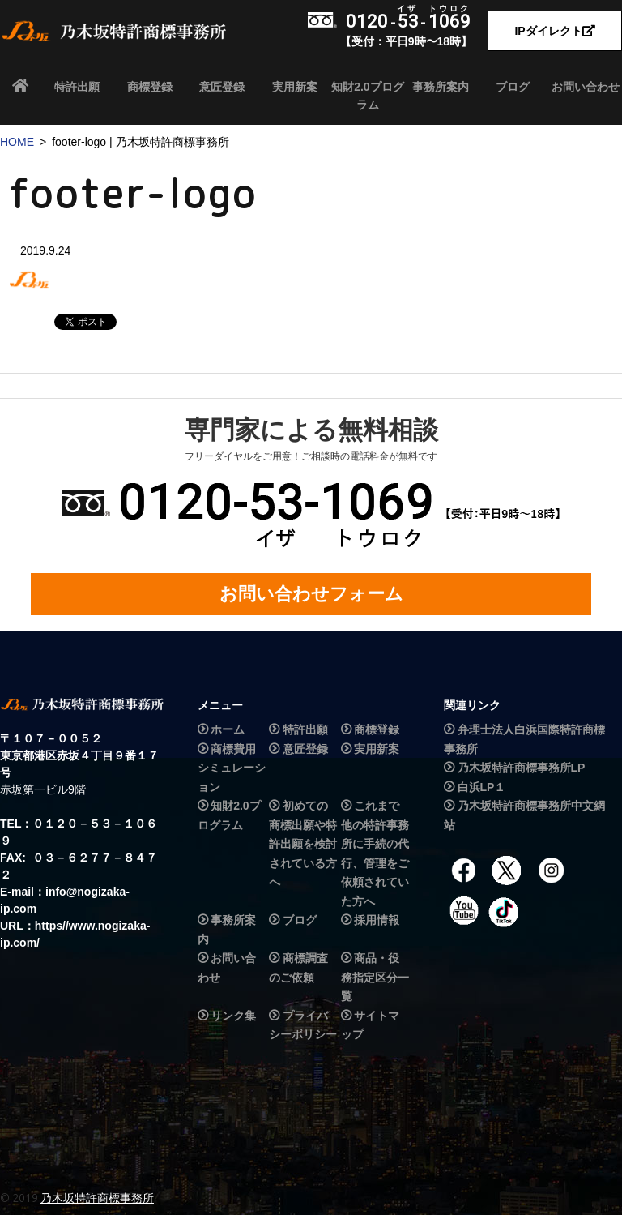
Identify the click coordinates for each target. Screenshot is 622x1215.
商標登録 (150, 86)
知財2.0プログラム (367, 95)
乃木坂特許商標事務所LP (522, 767)
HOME (17, 141)
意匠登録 (222, 86)
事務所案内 (440, 86)
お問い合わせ (586, 86)
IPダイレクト (554, 30)
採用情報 (376, 919)
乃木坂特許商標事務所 (97, 1197)
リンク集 (233, 1015)
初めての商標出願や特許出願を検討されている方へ (303, 843)
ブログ (513, 86)
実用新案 (294, 86)
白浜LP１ (482, 787)
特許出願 (77, 86)
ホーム (228, 730)
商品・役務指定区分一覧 (375, 977)
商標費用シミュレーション (232, 768)
